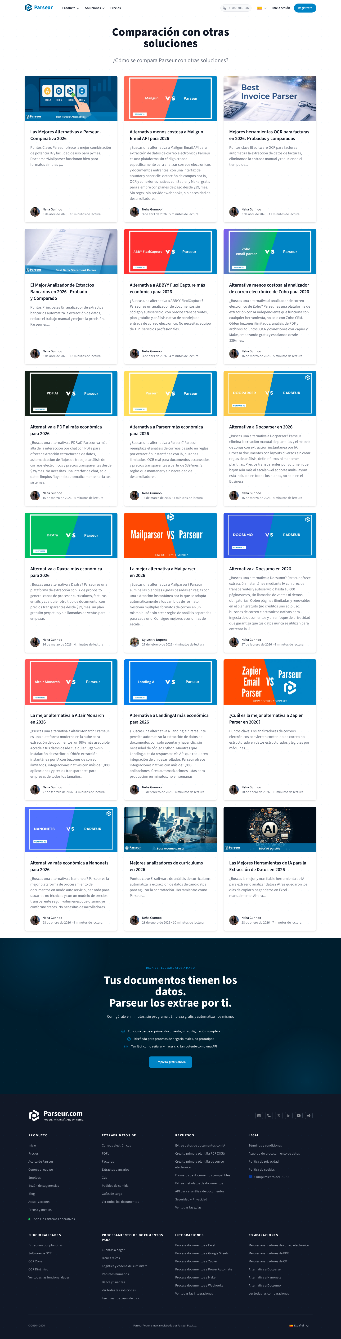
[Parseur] (56, 1115)
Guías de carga (112, 1193)
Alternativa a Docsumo (265, 1285)
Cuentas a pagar (113, 1250)
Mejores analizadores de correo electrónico (279, 1245)
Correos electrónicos (116, 1145)
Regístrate (305, 8)
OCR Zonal (35, 1261)
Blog (31, 1193)
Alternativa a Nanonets (265, 1277)
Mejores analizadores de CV (268, 1261)
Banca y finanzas (113, 1282)
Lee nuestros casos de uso (120, 1298)
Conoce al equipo (40, 1169)
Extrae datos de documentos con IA (200, 1145)
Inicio (32, 1145)
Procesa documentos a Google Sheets (202, 1253)
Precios (115, 8)
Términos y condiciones (265, 1145)
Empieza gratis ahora (171, 1062)
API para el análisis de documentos (199, 1191)
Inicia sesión (281, 8)
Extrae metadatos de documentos (199, 1183)
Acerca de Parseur (40, 1161)
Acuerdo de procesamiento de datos (274, 1153)
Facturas (108, 1161)
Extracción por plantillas (45, 1245)
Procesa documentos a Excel (195, 1245)
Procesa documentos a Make (195, 1277)
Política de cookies (262, 1169)
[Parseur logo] (39, 7)
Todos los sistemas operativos (53, 1219)
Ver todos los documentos (120, 1201)
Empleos (34, 1177)
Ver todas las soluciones (119, 1290)
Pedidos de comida (115, 1185)
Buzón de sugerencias (43, 1185)
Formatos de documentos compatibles (202, 1175)
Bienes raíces (111, 1258)
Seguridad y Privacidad (191, 1199)
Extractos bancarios (115, 1169)
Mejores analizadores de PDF (269, 1253)
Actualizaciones (39, 1201)
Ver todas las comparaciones (269, 1293)
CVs (104, 1177)
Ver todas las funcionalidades (49, 1277)
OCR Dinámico (38, 1269)
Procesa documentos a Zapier (196, 1261)
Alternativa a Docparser (265, 1269)
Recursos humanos (115, 1274)
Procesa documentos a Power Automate (203, 1269)
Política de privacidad (264, 1161)
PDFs (105, 1153)
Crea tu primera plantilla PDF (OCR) (200, 1153)
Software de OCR (40, 1253)
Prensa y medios (40, 1210)
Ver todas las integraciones (194, 1293)
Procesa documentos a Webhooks (199, 1285)
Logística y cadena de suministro (125, 1266)
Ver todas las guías (188, 1207)
